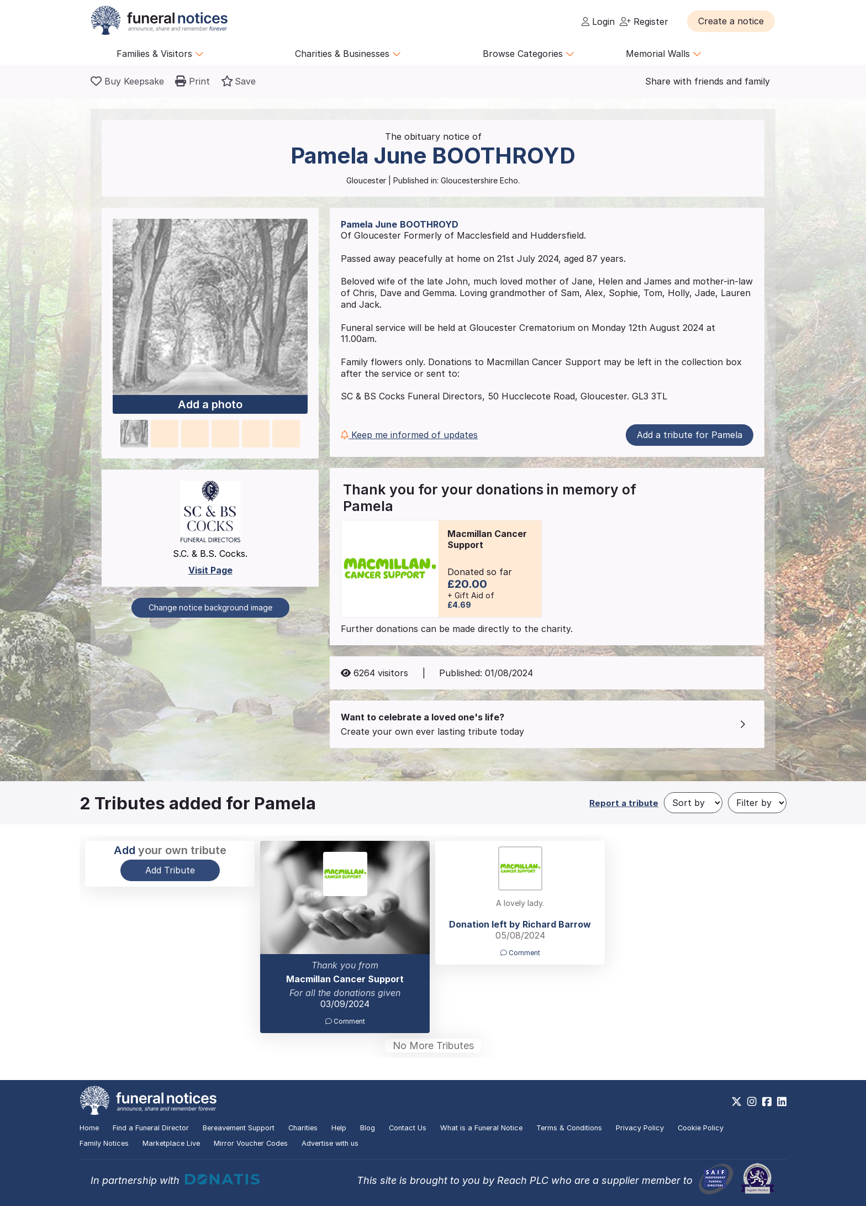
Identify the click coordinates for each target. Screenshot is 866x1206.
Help (338, 1128)
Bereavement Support (238, 1128)
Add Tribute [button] (170, 870)
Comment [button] (345, 1021)
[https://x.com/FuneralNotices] (736, 1101)
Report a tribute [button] (623, 803)
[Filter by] (757, 802)
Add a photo (210, 405)
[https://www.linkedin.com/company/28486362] (781, 1101)
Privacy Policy (640, 1128)
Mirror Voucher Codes (251, 1143)
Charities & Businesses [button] (348, 53)
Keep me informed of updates (409, 434)
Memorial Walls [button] (663, 53)
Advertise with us (330, 1143)
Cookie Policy (701, 1128)
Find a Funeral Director (151, 1128)
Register (644, 21)
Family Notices (104, 1143)
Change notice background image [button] (210, 607)
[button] (731, 20)
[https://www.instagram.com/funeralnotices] (752, 1101)
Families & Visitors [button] (160, 53)
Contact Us (407, 1128)
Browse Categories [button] (528, 53)
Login (598, 21)
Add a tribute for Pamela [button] (689, 434)
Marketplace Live (171, 1143)
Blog (367, 1128)
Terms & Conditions (569, 1128)
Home (89, 1128)
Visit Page (210, 570)
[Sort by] (693, 802)
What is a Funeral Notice (481, 1128)
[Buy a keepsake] (127, 81)
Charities (303, 1128)
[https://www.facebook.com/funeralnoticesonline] (767, 1101)
